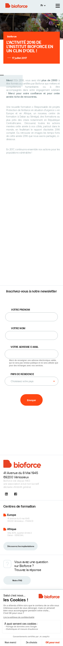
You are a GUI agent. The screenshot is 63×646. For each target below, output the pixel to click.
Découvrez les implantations (20, 546)
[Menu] (58, 6)
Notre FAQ (17, 580)
